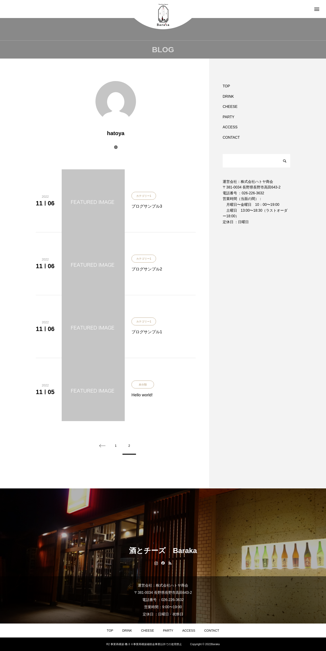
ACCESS (230, 127)
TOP (226, 86)
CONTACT (231, 137)
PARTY (228, 117)
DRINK (228, 96)
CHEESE (230, 107)
